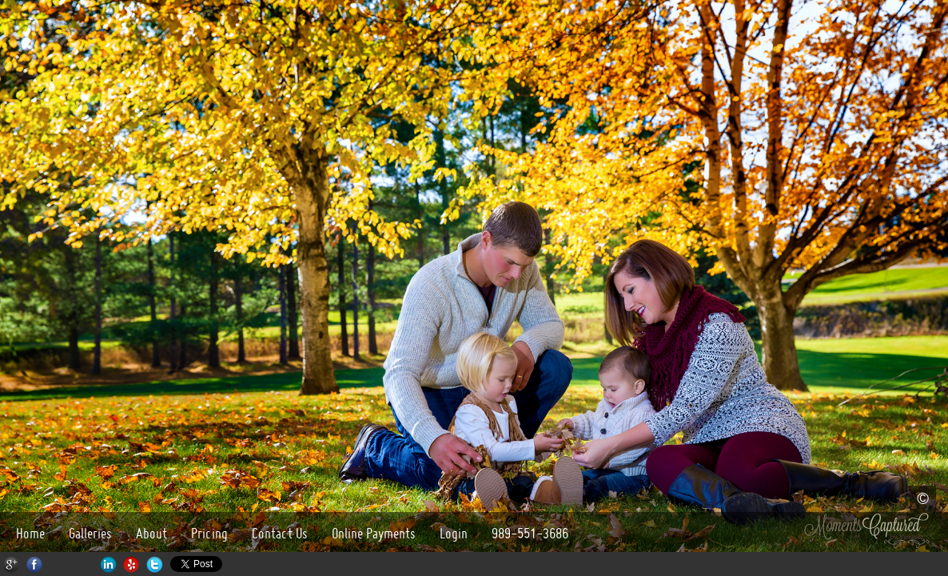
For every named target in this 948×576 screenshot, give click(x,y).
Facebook (34, 564)
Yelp (131, 564)
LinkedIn (108, 564)
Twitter (154, 564)
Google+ (11, 564)
